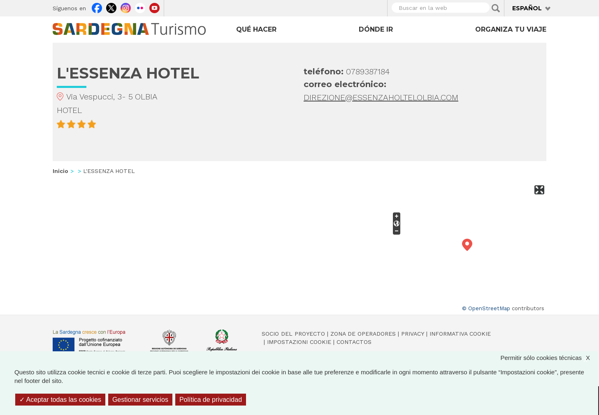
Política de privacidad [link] (210, 399)
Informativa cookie (460, 333)
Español (527, 8)
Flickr (140, 7)
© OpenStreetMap (486, 308)
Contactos (354, 342)
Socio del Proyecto (293, 333)
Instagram (126, 7)
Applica (496, 8)
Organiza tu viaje (510, 29)
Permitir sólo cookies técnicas (549, 357)
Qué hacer (256, 29)
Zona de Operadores (363, 333)
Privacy (412, 333)
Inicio (60, 171)
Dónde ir (376, 29)
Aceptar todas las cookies (60, 399)
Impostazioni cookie (299, 342)
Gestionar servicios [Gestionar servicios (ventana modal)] (140, 399)
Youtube (154, 7)
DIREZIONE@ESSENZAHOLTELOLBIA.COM (381, 97)
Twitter (111, 7)
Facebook (97, 7)
